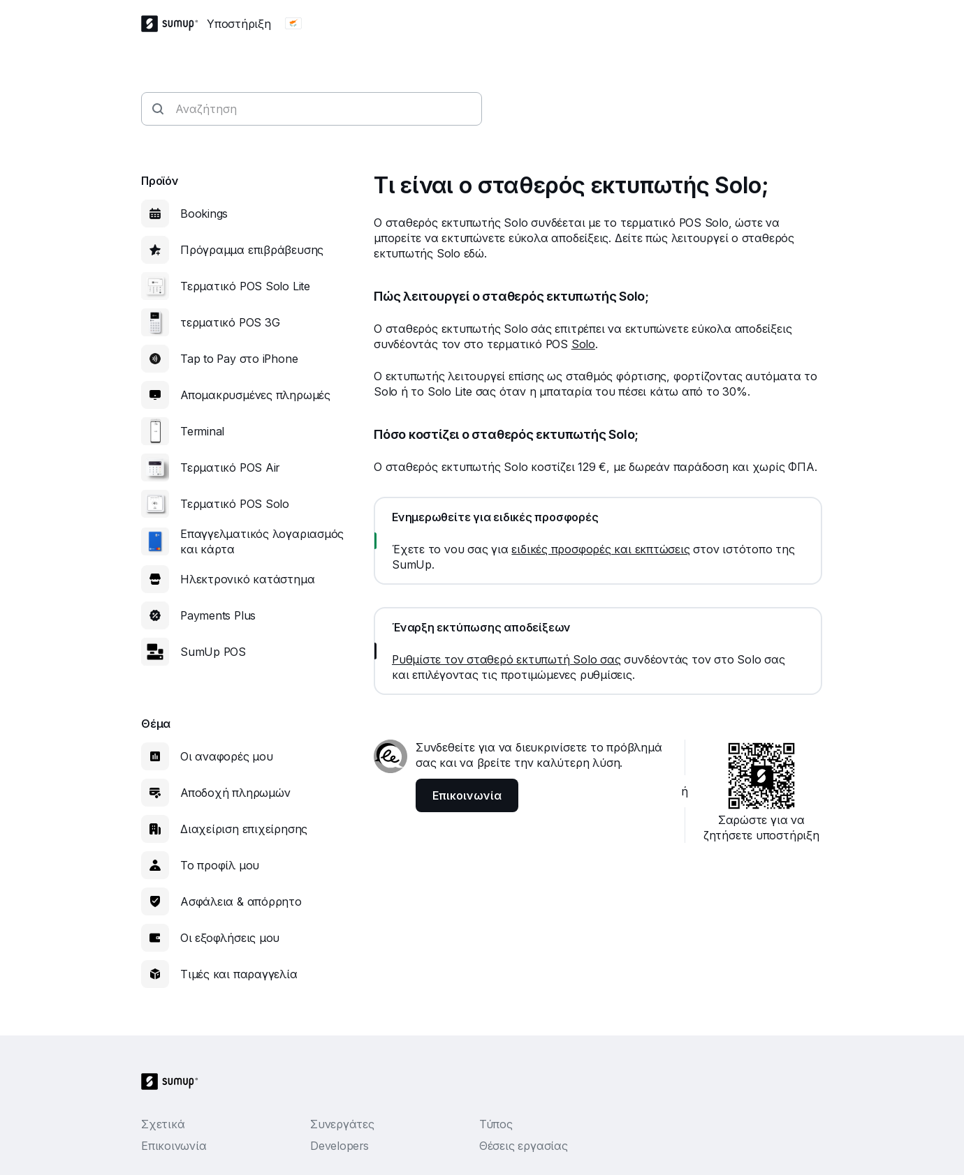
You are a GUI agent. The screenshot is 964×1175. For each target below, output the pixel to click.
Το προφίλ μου (219, 865)
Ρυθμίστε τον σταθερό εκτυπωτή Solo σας (506, 659)
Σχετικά (162, 1124)
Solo (583, 344)
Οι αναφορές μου (226, 756)
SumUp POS (213, 652)
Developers (339, 1146)
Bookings (204, 213)
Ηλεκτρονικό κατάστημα (247, 579)
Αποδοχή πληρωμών (235, 793)
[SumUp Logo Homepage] (174, 23)
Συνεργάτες (342, 1124)
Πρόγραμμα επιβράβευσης (251, 250)
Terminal (202, 431)
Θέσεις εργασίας (523, 1146)
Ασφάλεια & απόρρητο (241, 901)
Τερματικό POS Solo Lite (245, 286)
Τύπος (496, 1124)
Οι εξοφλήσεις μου (229, 938)
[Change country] (293, 23)
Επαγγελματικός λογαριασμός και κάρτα (262, 541)
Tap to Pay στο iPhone (239, 359)
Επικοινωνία (174, 1146)
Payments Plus (218, 615)
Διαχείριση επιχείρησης (243, 829)
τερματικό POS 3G (229, 322)
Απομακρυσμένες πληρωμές (255, 395)
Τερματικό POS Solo (234, 504)
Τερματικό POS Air (229, 467)
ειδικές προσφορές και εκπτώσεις (600, 549)
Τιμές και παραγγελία (239, 974)
